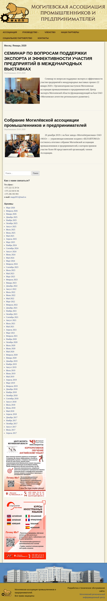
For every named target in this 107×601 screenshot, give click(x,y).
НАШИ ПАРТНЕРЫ (70, 32)
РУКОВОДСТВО (29, 32)
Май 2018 (10, 411)
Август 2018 (11, 402)
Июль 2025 (10, 230)
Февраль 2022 (12, 305)
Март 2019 (10, 383)
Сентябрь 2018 (12, 399)
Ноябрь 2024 (11, 245)
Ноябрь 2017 (11, 420)
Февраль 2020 (12, 355)
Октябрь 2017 (11, 424)
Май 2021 (10, 327)
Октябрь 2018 (11, 395)
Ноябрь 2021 (11, 311)
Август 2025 (11, 227)
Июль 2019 (10, 370)
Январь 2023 (11, 283)
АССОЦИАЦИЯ (10, 32)
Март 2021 (10, 333)
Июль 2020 (10, 345)
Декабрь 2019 (11, 361)
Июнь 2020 (10, 349)
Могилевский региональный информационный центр (92, 595)
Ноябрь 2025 (11, 220)
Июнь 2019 (10, 374)
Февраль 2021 (12, 336)
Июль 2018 (10, 405)
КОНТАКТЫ (43, 38)
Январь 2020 (11, 358)
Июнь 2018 (10, 408)
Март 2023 (10, 277)
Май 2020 (10, 352)
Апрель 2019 (11, 380)
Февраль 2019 (12, 386)
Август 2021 (11, 320)
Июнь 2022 (10, 295)
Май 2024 (10, 258)
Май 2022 (10, 298)
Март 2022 (10, 302)
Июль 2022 (10, 292)
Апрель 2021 (11, 330)
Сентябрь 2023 (12, 267)
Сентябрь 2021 (12, 317)
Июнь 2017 (10, 430)
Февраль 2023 (12, 280)
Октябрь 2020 (11, 342)
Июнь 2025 (10, 233)
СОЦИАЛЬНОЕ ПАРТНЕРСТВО (17, 38)
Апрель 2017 (11, 433)
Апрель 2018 (11, 414)
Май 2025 (10, 236)
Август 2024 (11, 252)
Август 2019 (11, 367)
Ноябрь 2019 (11, 364)
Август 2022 (11, 289)
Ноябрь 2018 (11, 392)
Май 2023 (10, 273)
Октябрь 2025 (11, 223)
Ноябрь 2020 (11, 339)
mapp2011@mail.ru (18, 197)
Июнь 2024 (10, 255)
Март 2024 (10, 261)
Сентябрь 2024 (12, 248)
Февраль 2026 (12, 211)
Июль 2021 (10, 324)
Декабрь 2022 (11, 286)
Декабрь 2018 (11, 389)
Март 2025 (10, 242)
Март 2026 (10, 208)
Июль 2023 (10, 270)
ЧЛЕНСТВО (50, 32)
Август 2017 (11, 427)
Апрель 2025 (11, 239)
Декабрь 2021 (11, 308)
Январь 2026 (11, 214)
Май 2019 (10, 377)
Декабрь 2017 (11, 417)
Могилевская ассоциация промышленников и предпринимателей (68, 13)
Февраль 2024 (12, 264)
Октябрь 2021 (11, 314)
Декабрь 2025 (11, 217)
